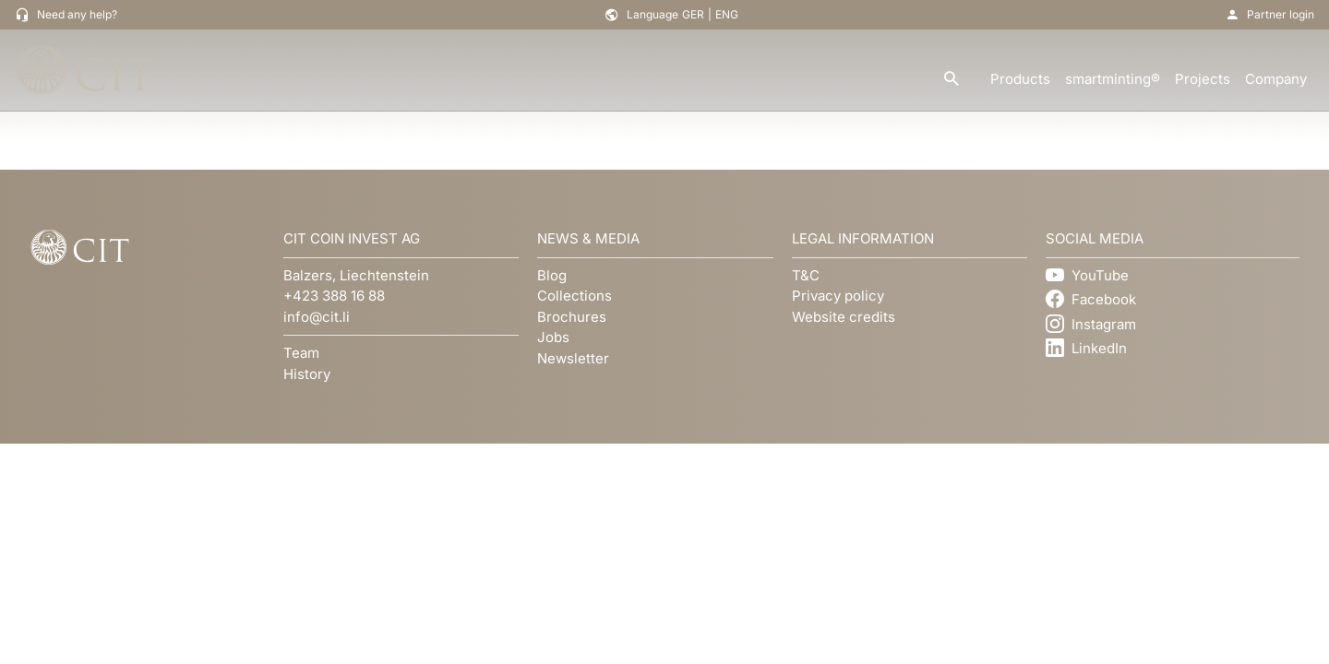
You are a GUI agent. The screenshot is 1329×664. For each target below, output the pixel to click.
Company (1276, 79)
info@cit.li (316, 317)
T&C (806, 275)
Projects (1202, 79)
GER (693, 14)
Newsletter (573, 358)
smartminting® (1112, 79)
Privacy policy (838, 295)
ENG (726, 14)
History (306, 374)
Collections (574, 295)
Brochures (571, 317)
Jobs (553, 337)
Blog (552, 275)
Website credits (843, 317)
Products (1020, 79)
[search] (951, 80)
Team (301, 353)
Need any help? (77, 14)
